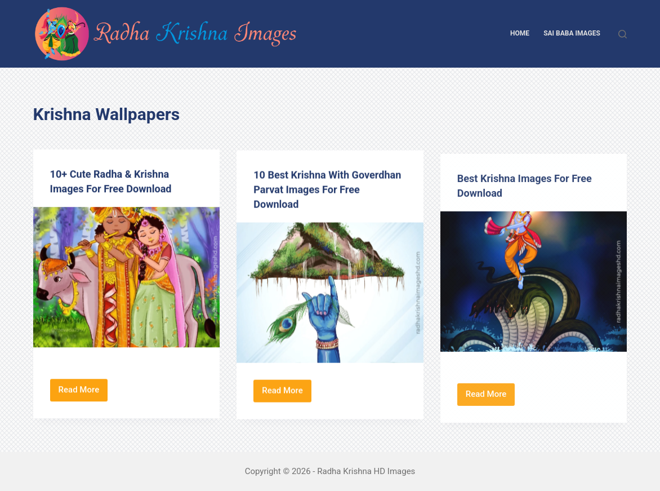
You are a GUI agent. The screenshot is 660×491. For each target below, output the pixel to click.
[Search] (622, 34)
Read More (83, 393)
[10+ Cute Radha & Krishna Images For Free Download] (126, 277)
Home (519, 33)
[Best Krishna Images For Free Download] (533, 290)
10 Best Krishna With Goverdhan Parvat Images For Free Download (328, 191)
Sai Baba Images (571, 33)
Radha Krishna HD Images (366, 471)
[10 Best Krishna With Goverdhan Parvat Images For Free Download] (330, 294)
